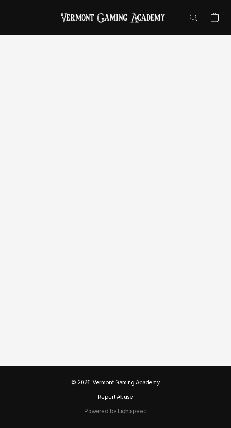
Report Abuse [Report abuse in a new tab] (115, 396)
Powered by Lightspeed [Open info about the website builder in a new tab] (116, 411)
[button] (115, 17)
